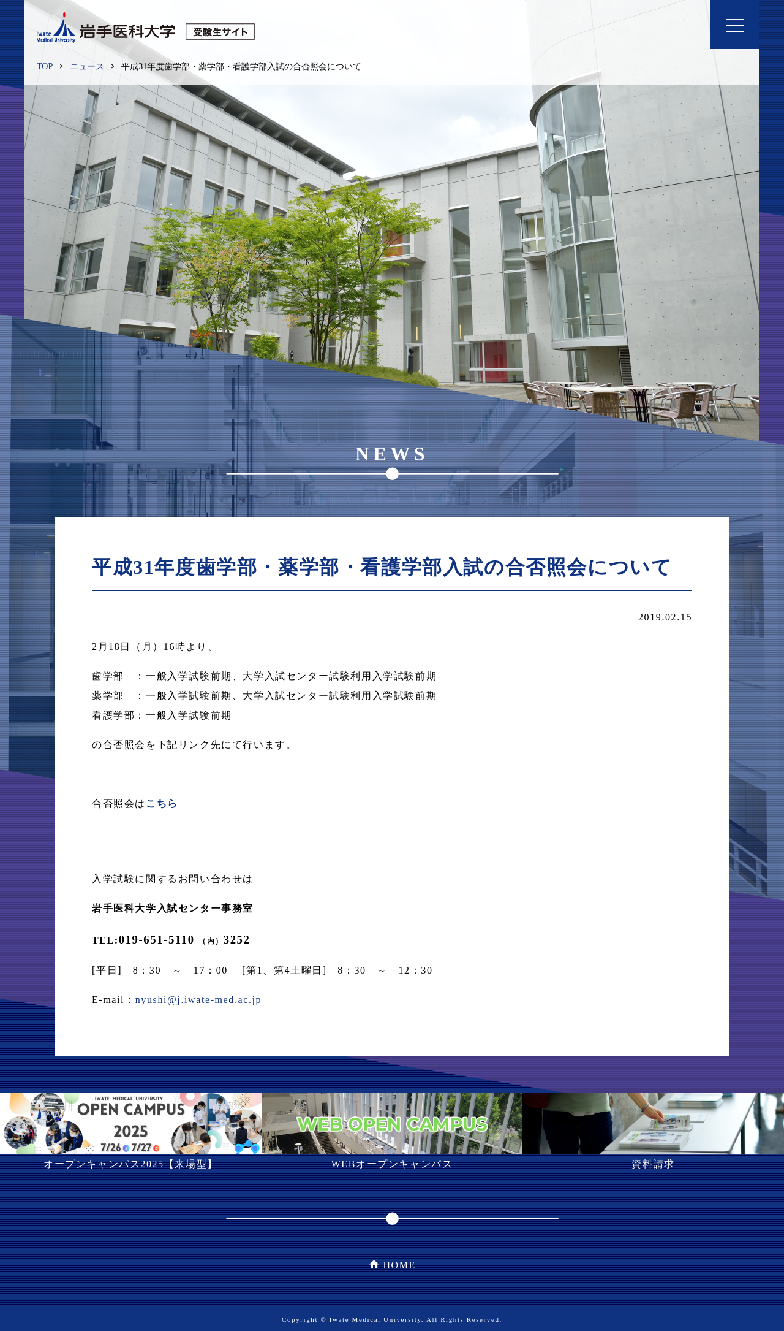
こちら (162, 803)
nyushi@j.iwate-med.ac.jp (198, 999)
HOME (399, 1265)
